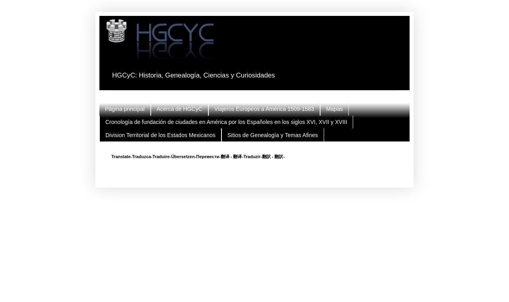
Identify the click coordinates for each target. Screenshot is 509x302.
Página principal (125, 109)
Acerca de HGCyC (179, 109)
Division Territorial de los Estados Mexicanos (160, 135)
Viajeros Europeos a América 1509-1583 (264, 109)
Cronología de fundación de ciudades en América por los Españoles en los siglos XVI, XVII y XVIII (226, 122)
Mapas (334, 109)
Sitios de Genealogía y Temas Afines (272, 135)
